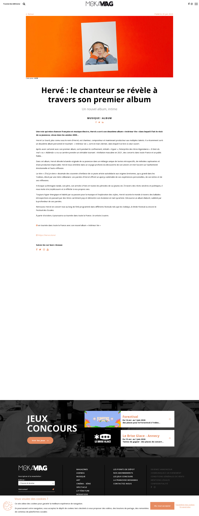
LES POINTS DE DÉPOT (124, 469)
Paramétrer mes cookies (185, 505)
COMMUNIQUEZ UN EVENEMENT (166, 473)
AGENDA (80, 473)
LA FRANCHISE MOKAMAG (125, 480)
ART (78, 480)
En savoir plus (185, 507)
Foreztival (130, 416)
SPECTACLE (81, 487)
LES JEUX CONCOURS (123, 476)
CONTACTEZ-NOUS (122, 483)
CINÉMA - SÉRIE (83, 483)
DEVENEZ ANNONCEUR (161, 469)
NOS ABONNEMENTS (123, 473)
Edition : (21, 480)
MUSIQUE (80, 476)
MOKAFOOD (82, 494)
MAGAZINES (82, 469)
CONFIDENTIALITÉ (159, 483)
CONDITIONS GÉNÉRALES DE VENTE (167, 476)
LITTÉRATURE (82, 490)
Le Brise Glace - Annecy (141, 436)
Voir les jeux (40, 440)
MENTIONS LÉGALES (160, 480)
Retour (30, 14)
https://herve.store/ (47, 235)
